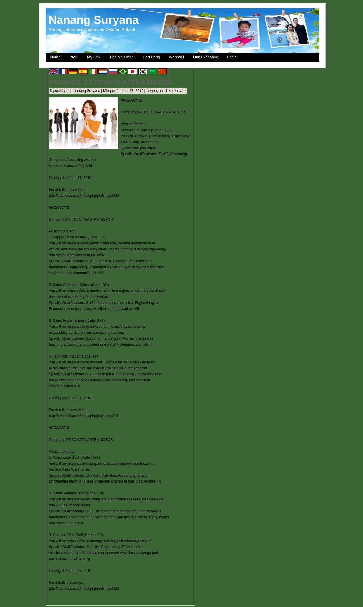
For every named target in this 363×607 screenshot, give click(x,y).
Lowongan (154, 91)
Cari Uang (151, 57)
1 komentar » (176, 91)
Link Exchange (205, 57)
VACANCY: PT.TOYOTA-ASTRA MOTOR (110, 82)
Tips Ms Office (121, 57)
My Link (93, 57)
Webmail (176, 57)
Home (55, 57)
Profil (73, 57)
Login (232, 57)
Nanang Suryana (94, 19)
